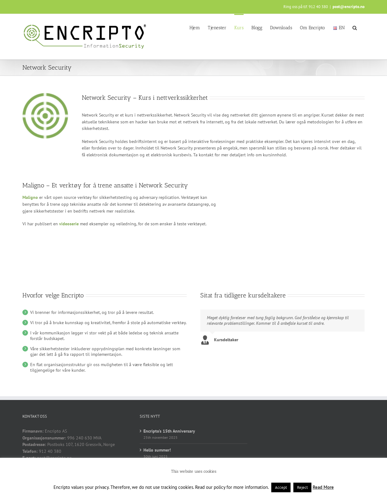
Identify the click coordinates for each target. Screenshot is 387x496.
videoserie (69, 224)
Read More (323, 487)
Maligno (30, 197)
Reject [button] (302, 487)
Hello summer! (157, 450)
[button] (354, 27)
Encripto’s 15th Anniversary (169, 431)
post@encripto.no (349, 6)
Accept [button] (281, 487)
